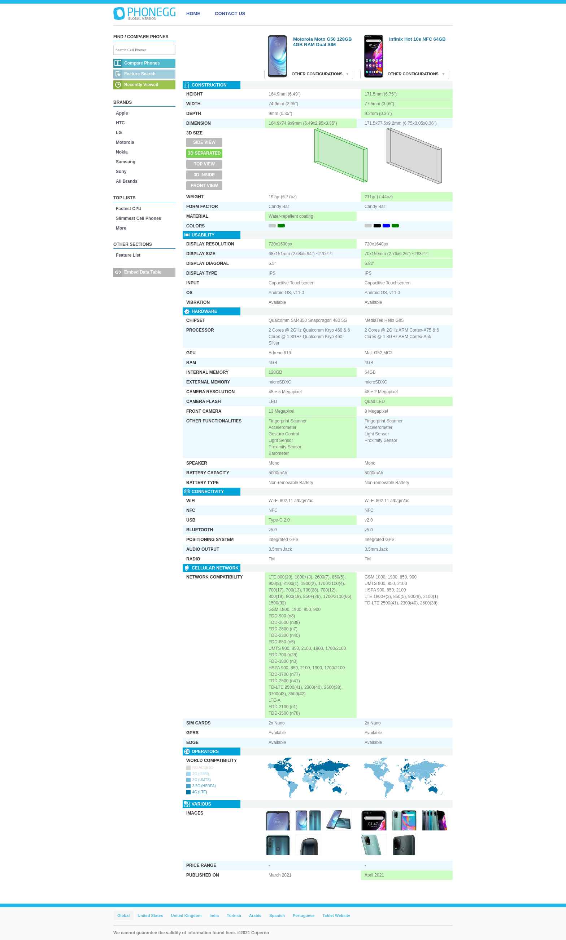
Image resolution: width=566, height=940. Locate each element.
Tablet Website (336, 915)
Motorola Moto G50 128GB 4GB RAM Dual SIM (322, 41)
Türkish (234, 915)
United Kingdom (186, 915)
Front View (204, 185)
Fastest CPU (129, 208)
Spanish (277, 915)
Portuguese (304, 915)
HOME (193, 13)
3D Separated (204, 153)
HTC (120, 122)
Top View (204, 164)
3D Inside (204, 174)
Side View (204, 142)
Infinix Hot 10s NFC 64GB (417, 39)
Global (123, 915)
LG (119, 132)
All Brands (127, 181)
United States (150, 915)
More (121, 228)
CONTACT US (230, 13)
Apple (122, 113)
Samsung (125, 161)
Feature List (128, 255)
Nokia (122, 152)
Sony (121, 171)
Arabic (255, 915)
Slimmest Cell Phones (138, 218)
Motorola (125, 142)
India (214, 915)
